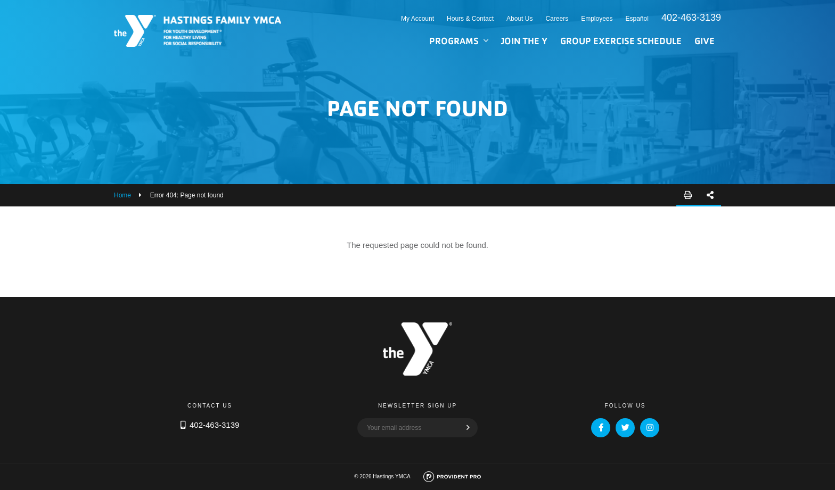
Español (637, 18)
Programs (454, 40)
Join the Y (524, 40)
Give (704, 40)
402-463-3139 (691, 17)
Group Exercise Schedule (621, 40)
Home (122, 195)
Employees (596, 18)
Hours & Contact (470, 18)
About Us (519, 18)
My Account (417, 18)
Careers (556, 18)
